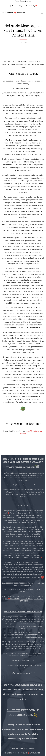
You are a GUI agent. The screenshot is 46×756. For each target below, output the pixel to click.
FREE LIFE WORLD (27, 596)
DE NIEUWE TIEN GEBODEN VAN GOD (23, 611)
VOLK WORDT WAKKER (10, 596)
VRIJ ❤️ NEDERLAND (12, 599)
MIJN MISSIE (40, 596)
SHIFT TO (13, 710)
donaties (13, 548)
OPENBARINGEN (27, 599)
